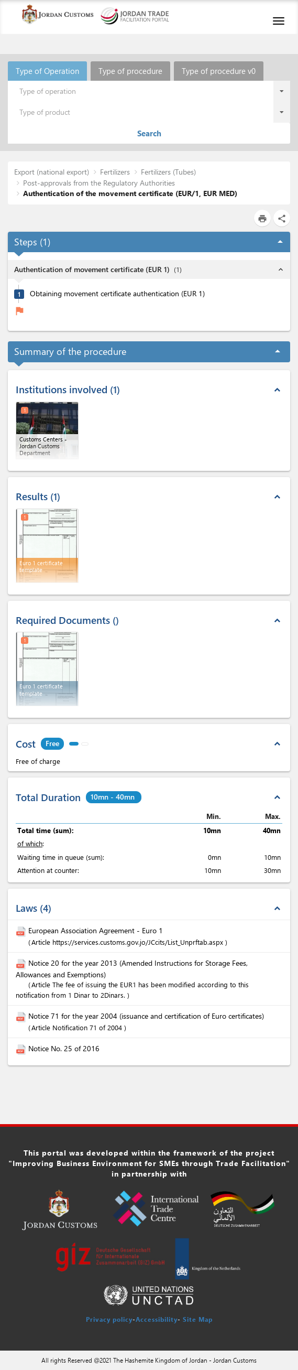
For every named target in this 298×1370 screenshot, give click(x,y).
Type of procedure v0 (219, 71)
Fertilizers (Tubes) (168, 172)
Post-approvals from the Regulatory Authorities (99, 183)
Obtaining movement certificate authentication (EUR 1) (117, 293)
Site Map (198, 1319)
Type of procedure (130, 71)
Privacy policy (109, 1319)
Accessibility (157, 1319)
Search (149, 133)
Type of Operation (47, 71)
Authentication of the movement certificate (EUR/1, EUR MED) (130, 193)
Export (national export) (51, 172)
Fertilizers (115, 172)
